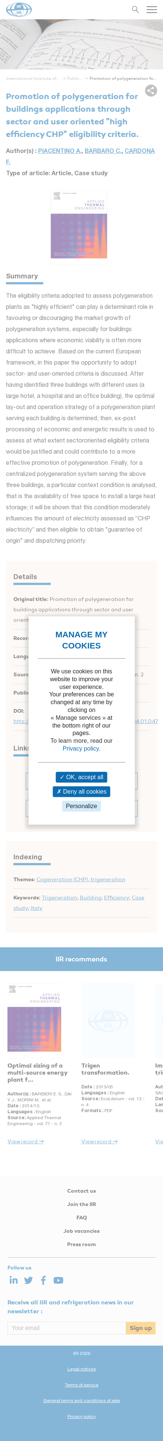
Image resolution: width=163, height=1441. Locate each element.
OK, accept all (81, 777)
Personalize (81, 806)
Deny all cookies (82, 791)
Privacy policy (81, 748)
